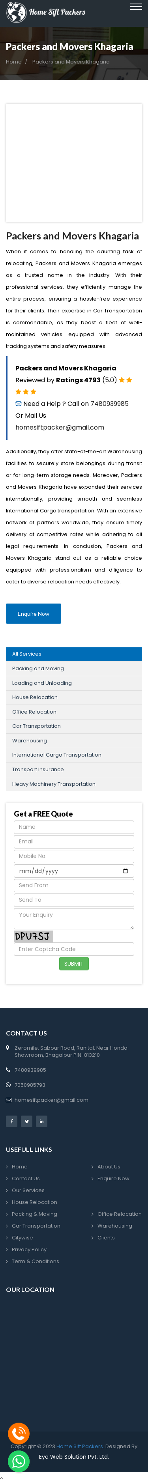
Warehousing (29, 740)
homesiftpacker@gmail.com (59, 427)
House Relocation (35, 697)
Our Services (28, 1190)
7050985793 (30, 1085)
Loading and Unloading (42, 683)
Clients (106, 1237)
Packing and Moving (38, 668)
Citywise (22, 1237)
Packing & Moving (34, 1214)
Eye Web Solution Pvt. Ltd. (74, 1457)
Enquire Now (33, 613)
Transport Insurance (38, 769)
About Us (108, 1166)
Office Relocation (34, 712)
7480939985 (109, 403)
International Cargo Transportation (56, 755)
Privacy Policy (29, 1249)
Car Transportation (36, 726)
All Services (26, 654)
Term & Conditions (35, 1261)
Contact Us (26, 1178)
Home (14, 62)
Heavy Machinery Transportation (54, 784)
